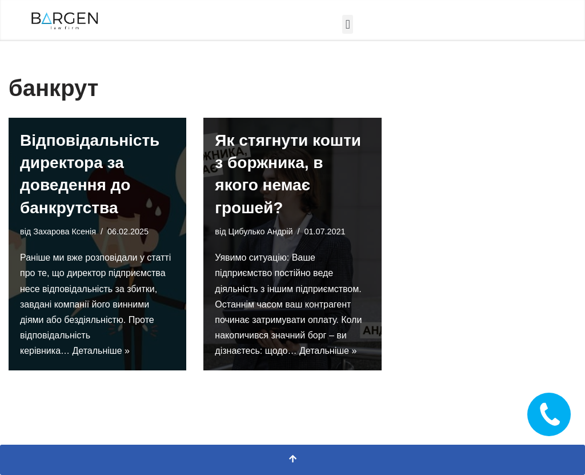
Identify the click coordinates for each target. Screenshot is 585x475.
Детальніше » (101, 351)
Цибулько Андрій (261, 231)
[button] (347, 24)
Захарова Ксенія (64, 231)
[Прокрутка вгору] (292, 460)
